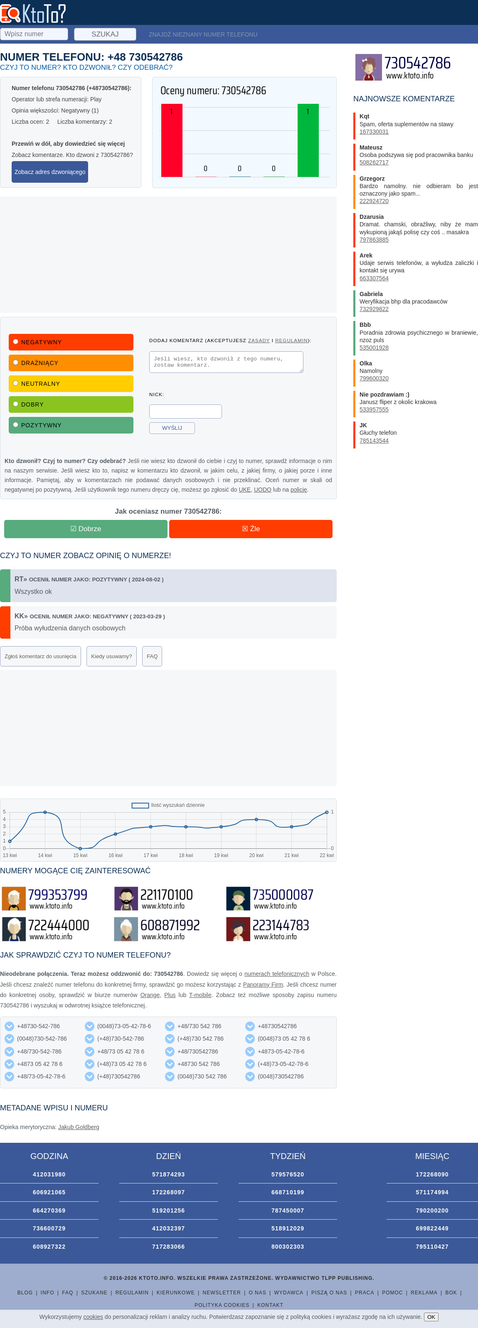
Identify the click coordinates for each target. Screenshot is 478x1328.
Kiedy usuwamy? (111, 656)
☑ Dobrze (85, 529)
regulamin (291, 340)
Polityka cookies (222, 1305)
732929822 (374, 309)
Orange (150, 995)
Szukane (94, 1293)
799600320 (374, 378)
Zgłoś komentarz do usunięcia (40, 656)
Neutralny (36, 383)
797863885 (374, 239)
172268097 (168, 1192)
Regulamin (132, 1293)
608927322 (49, 1246)
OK (431, 1317)
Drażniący (36, 363)
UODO (262, 489)
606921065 (49, 1192)
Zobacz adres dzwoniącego (50, 172)
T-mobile (200, 995)
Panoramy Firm (263, 984)
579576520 (287, 1174)
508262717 (374, 162)
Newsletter (222, 1293)
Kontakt (270, 1305)
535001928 (374, 347)
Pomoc (392, 1293)
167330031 (374, 131)
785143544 (374, 440)
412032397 (168, 1228)
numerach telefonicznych (276, 973)
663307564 (374, 278)
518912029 (287, 1228)
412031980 (49, 1174)
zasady (259, 340)
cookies (93, 1316)
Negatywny (37, 342)
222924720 (374, 201)
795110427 (432, 1246)
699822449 (432, 1228)
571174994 (432, 1192)
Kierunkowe (176, 1293)
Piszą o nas (329, 1293)
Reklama (424, 1293)
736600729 (49, 1228)
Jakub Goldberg (78, 1127)
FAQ (152, 656)
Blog (25, 1293)
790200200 (432, 1210)
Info (47, 1293)
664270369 (49, 1210)
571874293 (168, 1174)
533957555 (374, 409)
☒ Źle (251, 529)
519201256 (168, 1210)
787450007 (287, 1210)
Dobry (28, 404)
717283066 (168, 1246)
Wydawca (289, 1293)
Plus (169, 995)
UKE (245, 489)
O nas (257, 1293)
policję (299, 489)
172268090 (432, 1174)
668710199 (287, 1192)
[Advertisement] (168, 254)
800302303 (287, 1246)
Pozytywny (37, 425)
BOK (451, 1293)
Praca (364, 1293)
